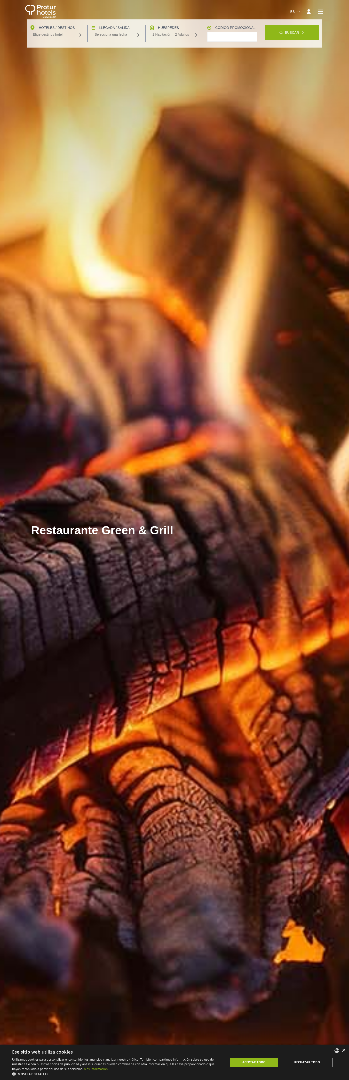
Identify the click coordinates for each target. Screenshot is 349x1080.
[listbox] (336, 1050)
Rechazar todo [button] (307, 1062)
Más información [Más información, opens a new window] (96, 1069)
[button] (117, 1074)
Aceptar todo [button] (254, 1062)
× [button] (343, 1050)
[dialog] (174, 1062)
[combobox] (295, 11)
